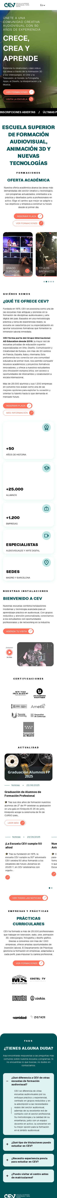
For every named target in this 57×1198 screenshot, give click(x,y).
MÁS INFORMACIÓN (17, 412)
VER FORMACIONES (17, 92)
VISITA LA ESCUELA (16, 99)
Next (38, 282)
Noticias (16, 785)
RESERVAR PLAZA (26, 216)
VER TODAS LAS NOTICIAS (26, 898)
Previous (32, 282)
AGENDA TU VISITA (16, 631)
